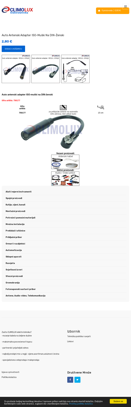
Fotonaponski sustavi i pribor (21, 289)
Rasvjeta (10, 263)
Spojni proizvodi (14, 198)
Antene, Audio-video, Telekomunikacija (25, 296)
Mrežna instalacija (15, 224)
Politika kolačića (9, 377)
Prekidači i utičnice (15, 231)
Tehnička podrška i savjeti (79, 336)
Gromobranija (13, 283)
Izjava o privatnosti (10, 372)
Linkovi (70, 341)
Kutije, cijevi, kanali (15, 205)
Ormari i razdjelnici (15, 244)
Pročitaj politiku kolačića (81, 403)
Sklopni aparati (13, 257)
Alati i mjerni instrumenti (18, 192)
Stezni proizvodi (14, 276)
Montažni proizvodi (15, 211)
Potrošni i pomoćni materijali (20, 218)
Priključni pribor (14, 237)
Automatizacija (14, 250)
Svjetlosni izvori (14, 270)
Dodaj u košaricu (13, 49)
